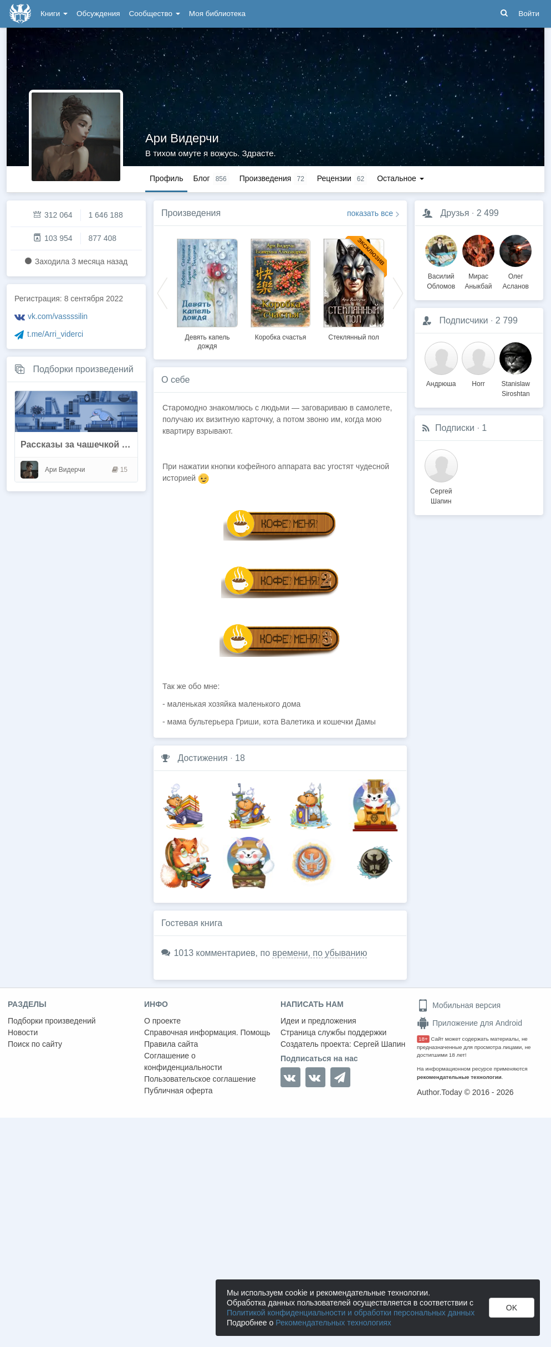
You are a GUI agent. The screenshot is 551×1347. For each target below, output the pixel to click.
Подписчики (463, 320)
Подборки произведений (83, 369)
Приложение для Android (469, 1023)
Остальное (400, 178)
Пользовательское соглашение (200, 1078)
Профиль (166, 178)
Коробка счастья (280, 337)
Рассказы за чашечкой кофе (82, 444)
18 (240, 758)
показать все (370, 213)
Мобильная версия (459, 1005)
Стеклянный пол (353, 337)
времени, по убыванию (319, 953)
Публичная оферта (178, 1090)
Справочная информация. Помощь (207, 1032)
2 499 (488, 213)
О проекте (162, 1020)
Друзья (454, 213)
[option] (207, 292)
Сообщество (154, 13)
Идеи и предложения (318, 1020)
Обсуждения (98, 13)
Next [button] (398, 292)
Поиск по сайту (35, 1044)
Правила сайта (171, 1044)
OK (511, 1307)
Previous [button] (162, 292)
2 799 (507, 320)
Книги (54, 13)
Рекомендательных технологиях (333, 1322)
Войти (528, 13)
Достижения (202, 758)
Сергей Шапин (379, 1044)
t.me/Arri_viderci (55, 334)
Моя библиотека (217, 13)
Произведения (191, 213)
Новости (23, 1032)
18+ (423, 1039)
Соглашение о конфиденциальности (183, 1061)
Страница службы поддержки (333, 1032)
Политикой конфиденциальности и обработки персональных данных (351, 1312)
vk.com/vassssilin (58, 316)
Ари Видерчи (182, 138)
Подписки (455, 428)
